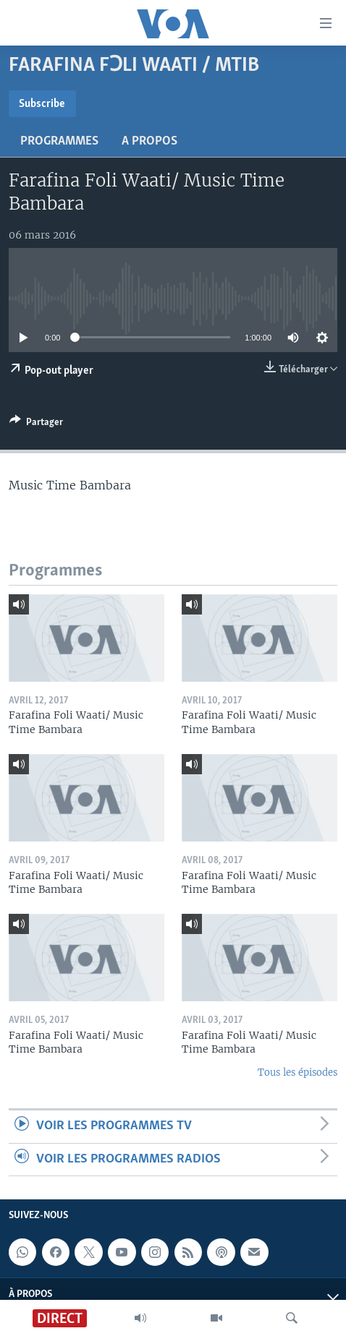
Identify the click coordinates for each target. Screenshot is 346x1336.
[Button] (36, 424)
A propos (149, 141)
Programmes (59, 141)
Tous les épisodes (297, 1072)
